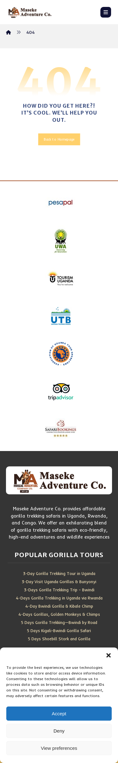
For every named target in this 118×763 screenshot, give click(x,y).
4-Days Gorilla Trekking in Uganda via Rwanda (59, 597)
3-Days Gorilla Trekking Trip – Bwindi (59, 589)
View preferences (59, 748)
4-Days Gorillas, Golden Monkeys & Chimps (59, 614)
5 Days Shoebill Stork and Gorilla (59, 638)
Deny (59, 730)
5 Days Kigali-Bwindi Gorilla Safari (59, 630)
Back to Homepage (59, 139)
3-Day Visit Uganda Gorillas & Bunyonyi (59, 581)
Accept (59, 713)
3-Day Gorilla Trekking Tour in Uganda (59, 573)
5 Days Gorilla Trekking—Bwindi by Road (59, 622)
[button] (108, 655)
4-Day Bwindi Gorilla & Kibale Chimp (59, 606)
